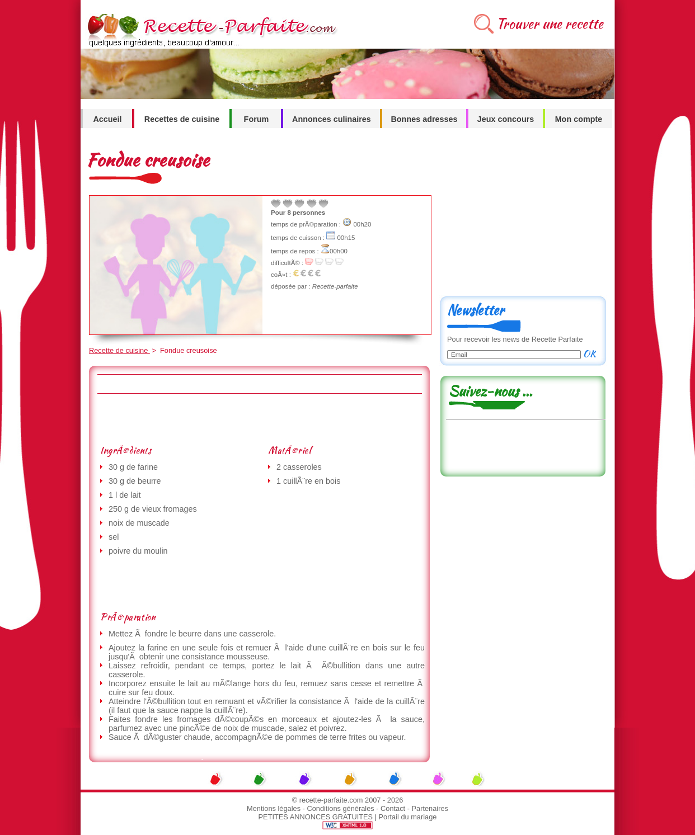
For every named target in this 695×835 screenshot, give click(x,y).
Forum (256, 119)
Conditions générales (340, 808)
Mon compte (579, 119)
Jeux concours (505, 119)
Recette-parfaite (335, 286)
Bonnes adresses (424, 119)
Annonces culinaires (331, 119)
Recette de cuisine (119, 350)
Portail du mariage (408, 817)
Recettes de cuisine (181, 119)
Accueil (107, 119)
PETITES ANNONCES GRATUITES (316, 817)
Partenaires (430, 808)
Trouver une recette (549, 24)
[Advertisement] (259, 419)
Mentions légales (273, 808)
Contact (393, 808)
